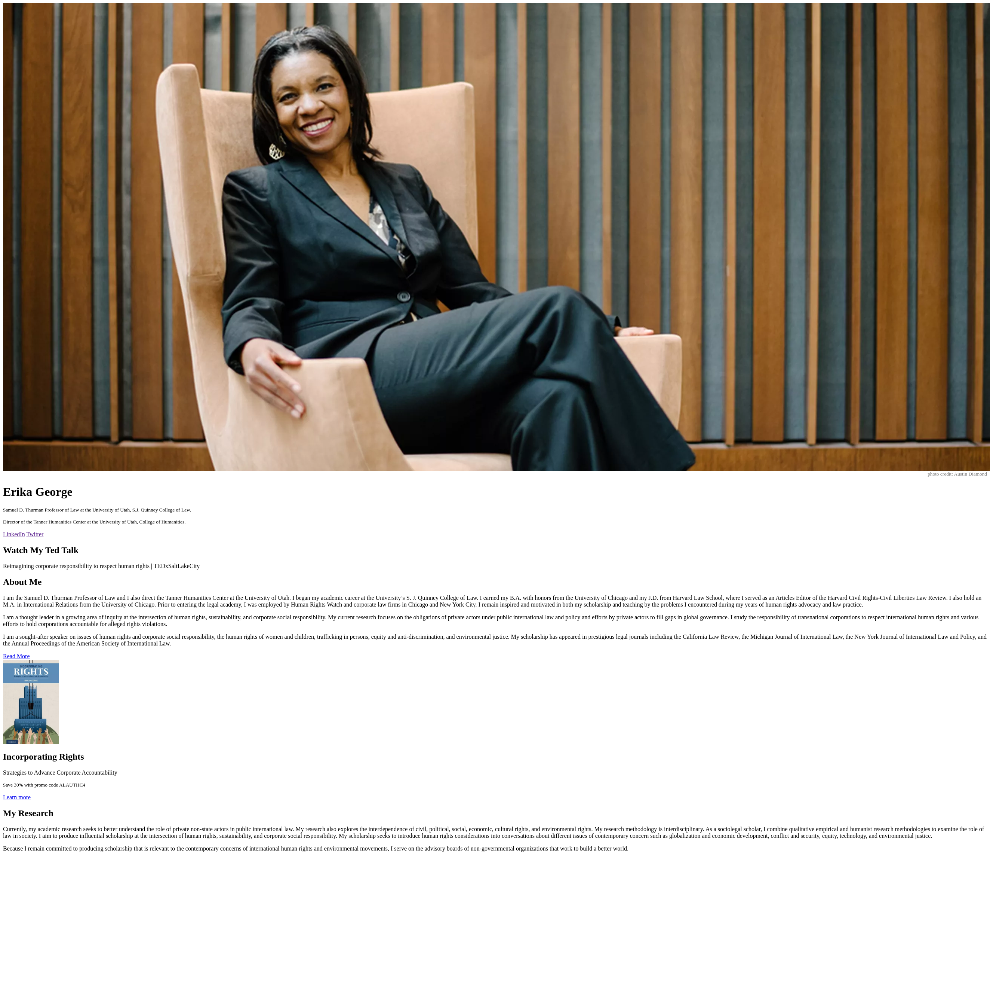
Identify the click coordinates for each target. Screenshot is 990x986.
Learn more (17, 797)
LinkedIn (14, 534)
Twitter (34, 534)
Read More (16, 656)
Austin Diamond (970, 474)
